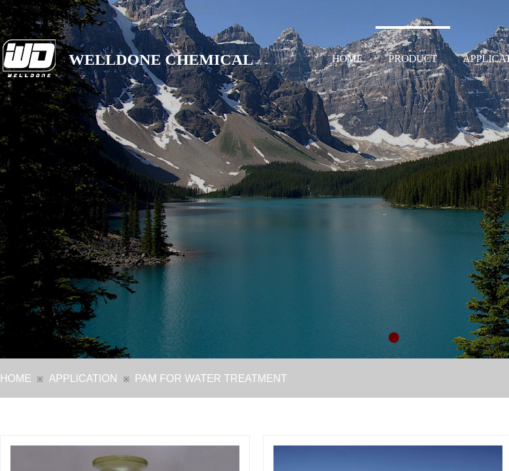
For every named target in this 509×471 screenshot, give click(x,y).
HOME (347, 58)
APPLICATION (83, 378)
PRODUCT (413, 58)
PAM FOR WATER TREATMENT (211, 378)
